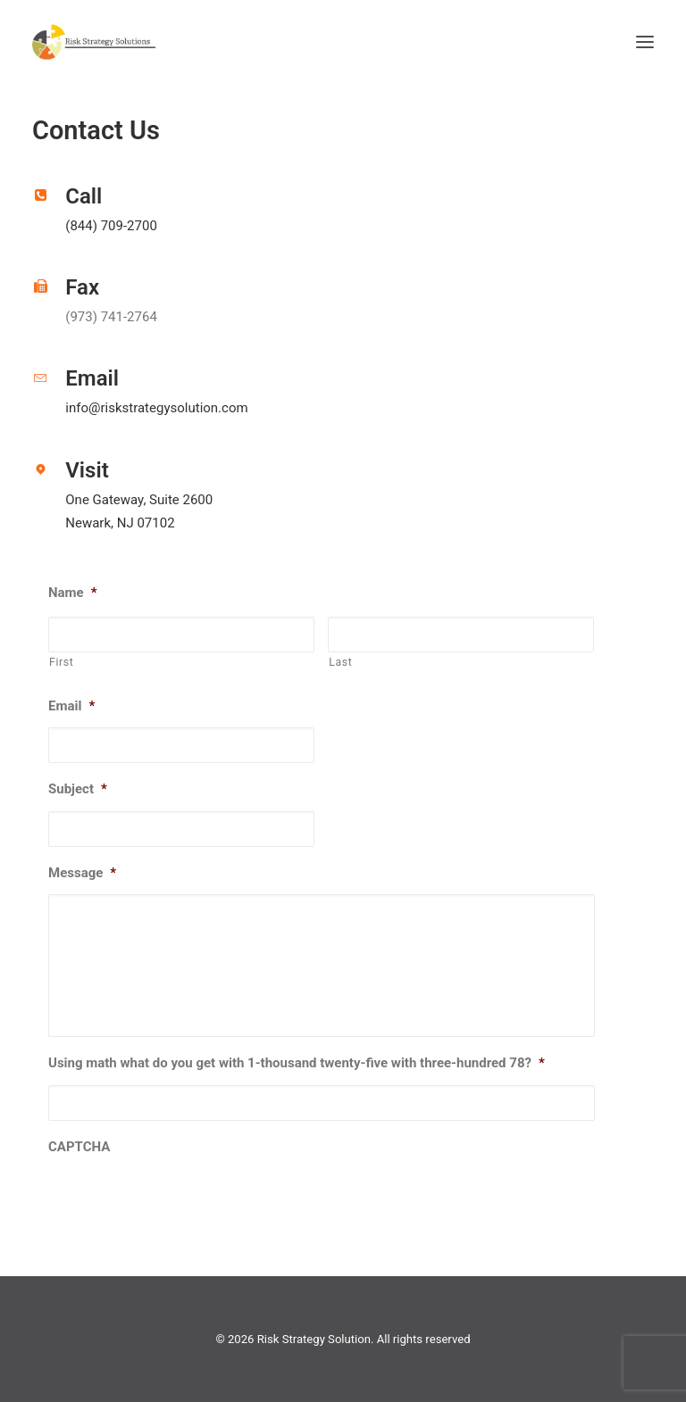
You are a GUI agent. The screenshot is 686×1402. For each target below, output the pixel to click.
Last (340, 662)
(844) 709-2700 (111, 226)
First (61, 662)
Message (82, 873)
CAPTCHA (79, 1147)
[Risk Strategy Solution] (93, 42)
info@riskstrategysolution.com (156, 408)
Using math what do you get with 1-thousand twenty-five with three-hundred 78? (296, 1063)
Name (72, 593)
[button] (645, 42)
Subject (77, 789)
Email (71, 706)
